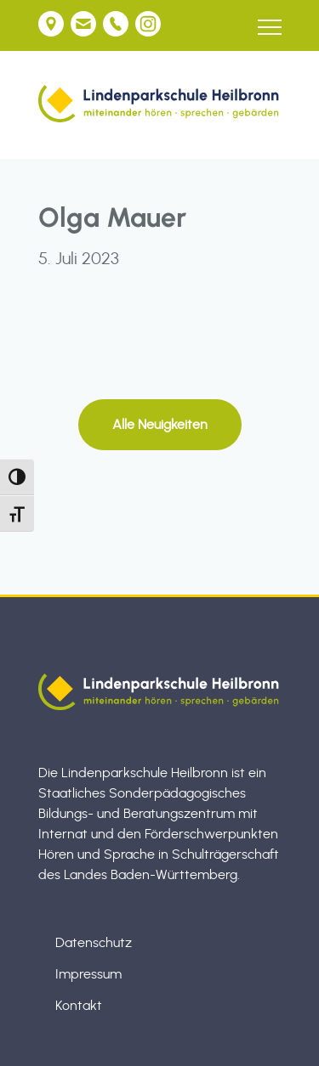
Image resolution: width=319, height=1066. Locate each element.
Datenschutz (93, 943)
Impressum (88, 974)
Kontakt (78, 1005)
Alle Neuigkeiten (160, 424)
